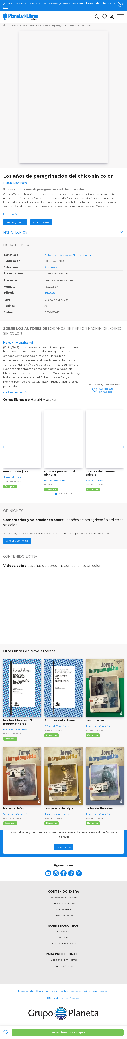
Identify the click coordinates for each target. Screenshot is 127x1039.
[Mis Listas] (103, 16)
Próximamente (63, 915)
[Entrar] (110, 16)
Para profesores (63, 965)
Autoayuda (51, 254)
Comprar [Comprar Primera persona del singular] (51, 489)
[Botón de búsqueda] (96, 17)
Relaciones (65, 254)
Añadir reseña (41, 222)
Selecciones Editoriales (64, 897)
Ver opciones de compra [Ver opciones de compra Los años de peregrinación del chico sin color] (67, 1032)
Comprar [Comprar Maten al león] (10, 823)
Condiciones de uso (47, 990)
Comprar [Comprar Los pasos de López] (51, 823)
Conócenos (63, 931)
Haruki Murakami (18, 343)
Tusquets (50, 292)
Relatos (48, 485)
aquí (5, 7)
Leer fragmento (15, 222)
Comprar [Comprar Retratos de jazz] (10, 486)
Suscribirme (63, 846)
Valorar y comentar (17, 540)
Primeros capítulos (63, 903)
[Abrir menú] (120, 16)
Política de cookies (70, 990)
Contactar (64, 937)
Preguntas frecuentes (63, 943)
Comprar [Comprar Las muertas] (92, 735)
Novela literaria (82, 254)
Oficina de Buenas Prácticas (63, 997)
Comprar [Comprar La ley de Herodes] (92, 823)
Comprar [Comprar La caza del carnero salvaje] (92, 489)
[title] (48, 873)
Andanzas (51, 267)
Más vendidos (63, 909)
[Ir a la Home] (4, 25)
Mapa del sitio (26, 990)
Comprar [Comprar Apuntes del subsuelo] (51, 735)
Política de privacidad (95, 990)
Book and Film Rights (64, 959)
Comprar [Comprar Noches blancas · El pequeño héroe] (10, 738)
